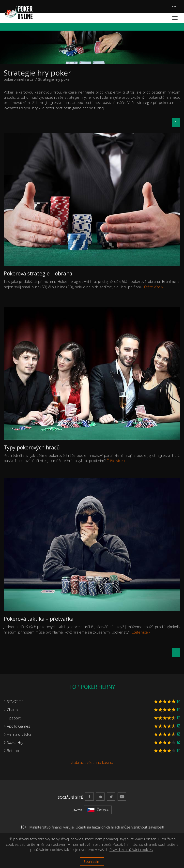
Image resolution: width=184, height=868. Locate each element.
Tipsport (14, 717)
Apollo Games (18, 726)
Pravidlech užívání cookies (131, 849)
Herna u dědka (19, 734)
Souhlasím (92, 861)
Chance (13, 709)
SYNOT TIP (15, 701)
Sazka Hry (15, 742)
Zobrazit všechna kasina (92, 762)
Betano (13, 750)
